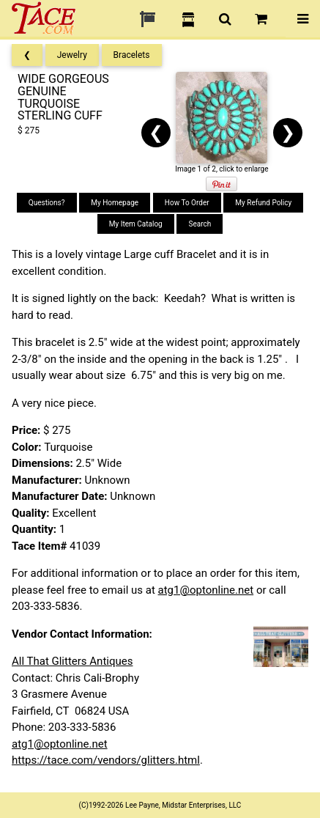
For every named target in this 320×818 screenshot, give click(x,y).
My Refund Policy (263, 203)
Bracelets (132, 55)
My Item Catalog (136, 224)
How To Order (187, 203)
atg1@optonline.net (206, 590)
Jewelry (72, 55)
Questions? (47, 203)
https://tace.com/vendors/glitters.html (106, 760)
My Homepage (114, 203)
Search (199, 224)
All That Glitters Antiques (72, 661)
